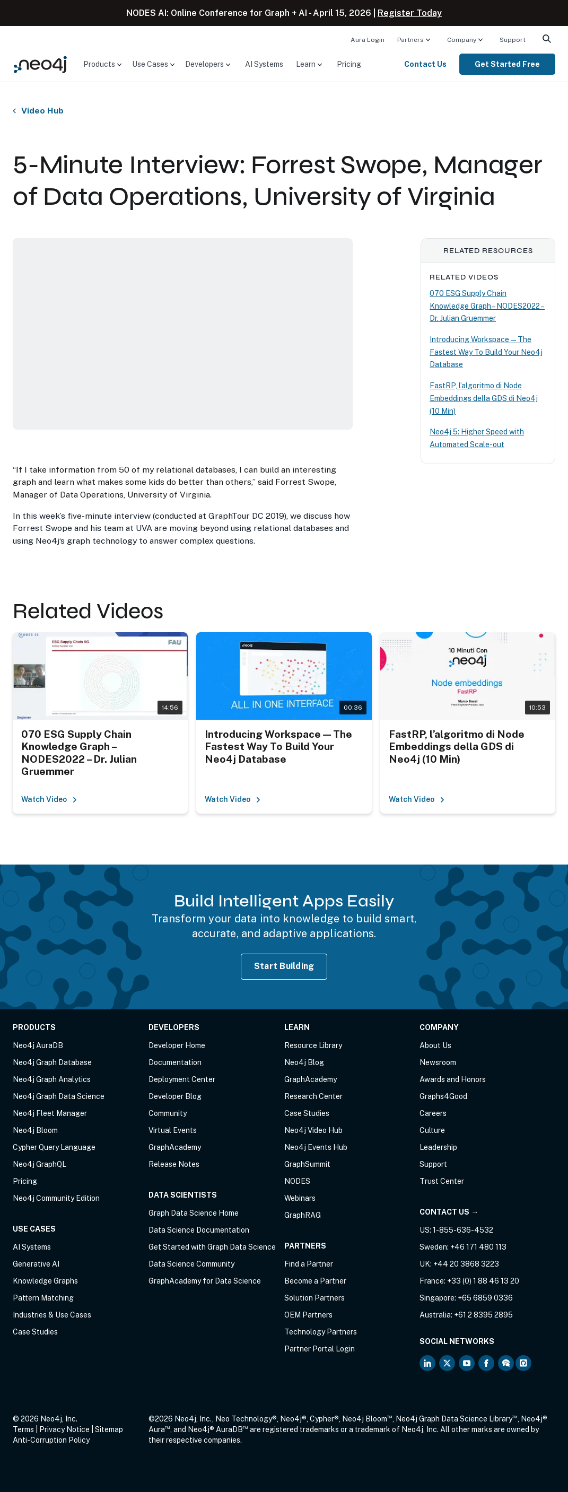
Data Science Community (191, 1264)
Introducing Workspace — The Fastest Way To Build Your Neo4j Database (486, 352)
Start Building (284, 966)
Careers (433, 1113)
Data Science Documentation (198, 1230)
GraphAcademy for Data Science (204, 1281)
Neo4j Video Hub (313, 1130)
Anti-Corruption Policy (51, 1440)
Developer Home (176, 1045)
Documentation (175, 1062)
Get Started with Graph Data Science (212, 1247)
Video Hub (42, 111)
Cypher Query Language (54, 1147)
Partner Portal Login (319, 1349)
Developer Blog (175, 1096)
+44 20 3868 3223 (466, 1264)
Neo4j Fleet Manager (50, 1113)
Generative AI (36, 1264)
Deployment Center (181, 1079)
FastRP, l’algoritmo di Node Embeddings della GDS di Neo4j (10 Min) (484, 398)
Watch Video (49, 799)
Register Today (410, 13)
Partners (410, 39)
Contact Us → (449, 1212)
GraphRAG (302, 1215)
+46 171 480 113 (478, 1247)
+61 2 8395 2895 (483, 1315)
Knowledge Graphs (45, 1281)
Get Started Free (507, 64)
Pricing (349, 64)
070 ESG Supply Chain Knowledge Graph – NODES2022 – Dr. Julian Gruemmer (487, 305)
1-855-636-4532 (463, 1230)
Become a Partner (315, 1281)
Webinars (300, 1198)
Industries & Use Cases (52, 1315)
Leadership (438, 1147)
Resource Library (313, 1045)
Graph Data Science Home (193, 1213)
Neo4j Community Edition (56, 1198)
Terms (23, 1429)
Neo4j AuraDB (38, 1045)
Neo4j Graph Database (52, 1062)
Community (167, 1113)
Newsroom (438, 1062)
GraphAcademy (174, 1147)
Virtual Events (172, 1130)
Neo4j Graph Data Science (58, 1096)
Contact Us (425, 64)
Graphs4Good (443, 1096)
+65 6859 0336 (485, 1298)
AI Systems (264, 64)
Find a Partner (308, 1264)
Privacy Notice (64, 1429)
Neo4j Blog (304, 1062)
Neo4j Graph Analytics (52, 1079)
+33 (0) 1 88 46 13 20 (483, 1281)
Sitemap (109, 1429)
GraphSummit (307, 1164)
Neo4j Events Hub (315, 1147)
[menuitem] (368, 39)
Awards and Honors (453, 1079)
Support (513, 39)
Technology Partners (320, 1332)
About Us (435, 1045)
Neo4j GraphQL (39, 1164)
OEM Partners (308, 1315)
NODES (297, 1181)
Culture (432, 1130)
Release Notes (173, 1164)
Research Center (313, 1096)
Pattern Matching (43, 1298)
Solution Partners (314, 1298)
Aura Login (368, 39)
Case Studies (35, 1332)
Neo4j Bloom (35, 1130)
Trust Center (442, 1181)
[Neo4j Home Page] (40, 63)
